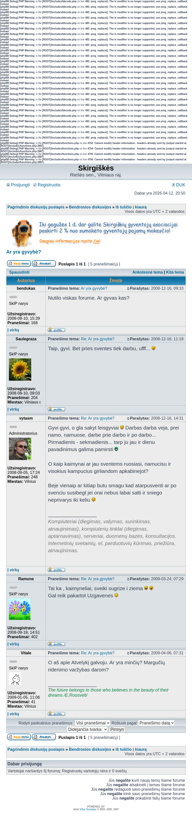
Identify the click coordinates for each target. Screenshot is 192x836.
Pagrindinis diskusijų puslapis (35, 207)
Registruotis (47, 184)
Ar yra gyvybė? (23, 252)
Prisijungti (18, 184)
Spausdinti (19, 272)
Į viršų (13, 330)
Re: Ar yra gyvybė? (97, 339)
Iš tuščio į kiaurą (131, 207)
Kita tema (175, 272)
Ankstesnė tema (147, 272)
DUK (178, 184)
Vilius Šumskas (88, 809)
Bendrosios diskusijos (90, 207)
